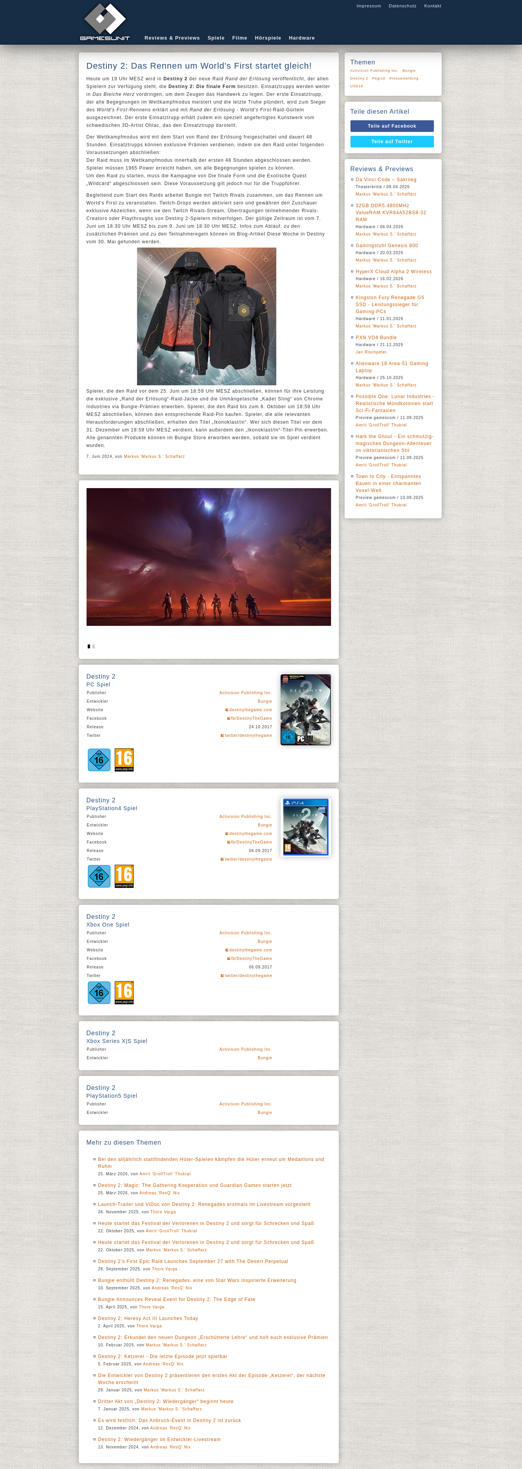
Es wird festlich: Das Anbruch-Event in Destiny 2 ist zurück (169, 1420)
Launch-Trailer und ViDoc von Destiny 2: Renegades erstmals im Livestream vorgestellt (204, 1204)
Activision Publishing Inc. (245, 693)
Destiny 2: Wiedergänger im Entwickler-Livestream (159, 1439)
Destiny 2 (359, 78)
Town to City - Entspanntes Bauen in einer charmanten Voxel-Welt (388, 483)
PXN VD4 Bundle (376, 337)
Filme (240, 38)
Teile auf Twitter (392, 141)
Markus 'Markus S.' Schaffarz (154, 456)
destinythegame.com (250, 710)
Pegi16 (378, 78)
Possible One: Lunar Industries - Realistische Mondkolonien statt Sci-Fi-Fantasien (395, 403)
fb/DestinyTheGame (251, 718)
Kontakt (432, 5)
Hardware (302, 38)
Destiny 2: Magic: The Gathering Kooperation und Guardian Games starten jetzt (195, 1185)
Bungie (265, 701)
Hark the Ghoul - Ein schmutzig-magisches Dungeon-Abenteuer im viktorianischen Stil (395, 443)
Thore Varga (163, 1212)
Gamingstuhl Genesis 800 (387, 245)
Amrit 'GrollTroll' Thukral (165, 1174)
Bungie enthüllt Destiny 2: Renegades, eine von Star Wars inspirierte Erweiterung (197, 1280)
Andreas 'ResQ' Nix (159, 1193)
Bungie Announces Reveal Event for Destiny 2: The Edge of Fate (177, 1299)
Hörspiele (268, 38)
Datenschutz (403, 5)
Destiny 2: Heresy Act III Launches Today (148, 1318)
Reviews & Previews (172, 38)
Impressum (369, 5)
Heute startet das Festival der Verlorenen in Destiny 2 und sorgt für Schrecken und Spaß (206, 1223)
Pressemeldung (404, 78)
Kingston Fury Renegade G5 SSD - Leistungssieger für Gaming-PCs (390, 304)
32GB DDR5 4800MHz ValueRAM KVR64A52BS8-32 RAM (391, 212)
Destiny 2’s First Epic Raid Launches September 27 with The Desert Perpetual (193, 1261)
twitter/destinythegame (248, 735)
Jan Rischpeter (371, 352)
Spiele (216, 38)
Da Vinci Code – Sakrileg (386, 179)
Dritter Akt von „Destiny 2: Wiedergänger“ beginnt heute (166, 1401)
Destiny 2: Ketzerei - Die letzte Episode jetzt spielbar (163, 1356)
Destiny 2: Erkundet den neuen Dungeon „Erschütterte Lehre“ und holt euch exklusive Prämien (213, 1337)
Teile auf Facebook (392, 126)
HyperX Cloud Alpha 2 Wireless (394, 271)
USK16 (357, 86)
